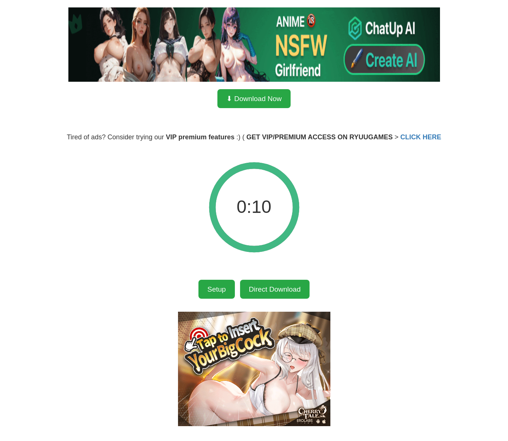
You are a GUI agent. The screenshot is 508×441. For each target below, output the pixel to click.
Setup (216, 289)
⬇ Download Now (254, 99)
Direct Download (275, 289)
